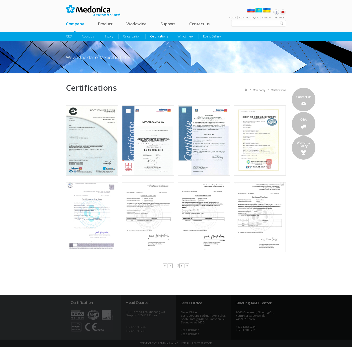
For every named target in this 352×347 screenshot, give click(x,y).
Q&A (256, 17)
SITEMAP (266, 17)
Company (75, 23)
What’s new (185, 36)
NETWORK (280, 17)
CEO (69, 36)
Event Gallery (212, 36)
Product (105, 23)
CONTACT (244, 17)
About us (88, 36)
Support (168, 23)
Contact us (199, 23)
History (108, 36)
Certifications (159, 36)
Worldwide (136, 23)
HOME (232, 17)
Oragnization (132, 36)
